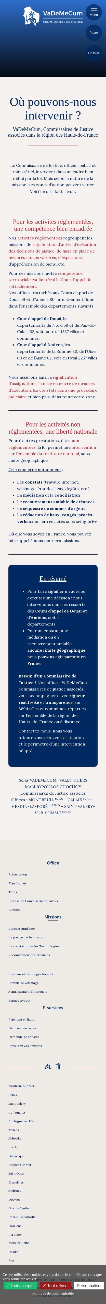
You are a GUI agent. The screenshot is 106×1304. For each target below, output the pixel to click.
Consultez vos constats (25, 1046)
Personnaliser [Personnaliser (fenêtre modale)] (89, 1286)
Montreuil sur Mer (21, 1086)
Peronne (14, 1234)
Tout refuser (56, 1286)
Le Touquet (16, 1112)
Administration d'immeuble (27, 991)
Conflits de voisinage (23, 983)
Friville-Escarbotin (22, 1217)
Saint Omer (16, 1173)
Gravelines (16, 1182)
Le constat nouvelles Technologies (33, 946)
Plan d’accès (17, 883)
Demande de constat (23, 1037)
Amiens (13, 1130)
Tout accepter (20, 1286)
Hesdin (13, 1252)
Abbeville (14, 1138)
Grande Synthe (19, 1208)
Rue (11, 1260)
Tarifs (12, 892)
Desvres (14, 1199)
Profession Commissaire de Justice (33, 901)
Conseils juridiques (21, 928)
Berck (12, 1147)
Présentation (17, 874)
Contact (14, 910)
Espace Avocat (19, 1000)
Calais (12, 1095)
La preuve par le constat (26, 937)
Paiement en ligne (21, 1019)
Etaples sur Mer (19, 1165)
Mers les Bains (18, 1243)
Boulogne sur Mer (21, 1121)
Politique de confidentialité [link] (53, 1293)
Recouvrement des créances (29, 955)
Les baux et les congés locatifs (30, 974)
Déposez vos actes (22, 1028)
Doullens (14, 1226)
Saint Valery (16, 1103)
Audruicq (14, 1190)
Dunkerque (16, 1156)
